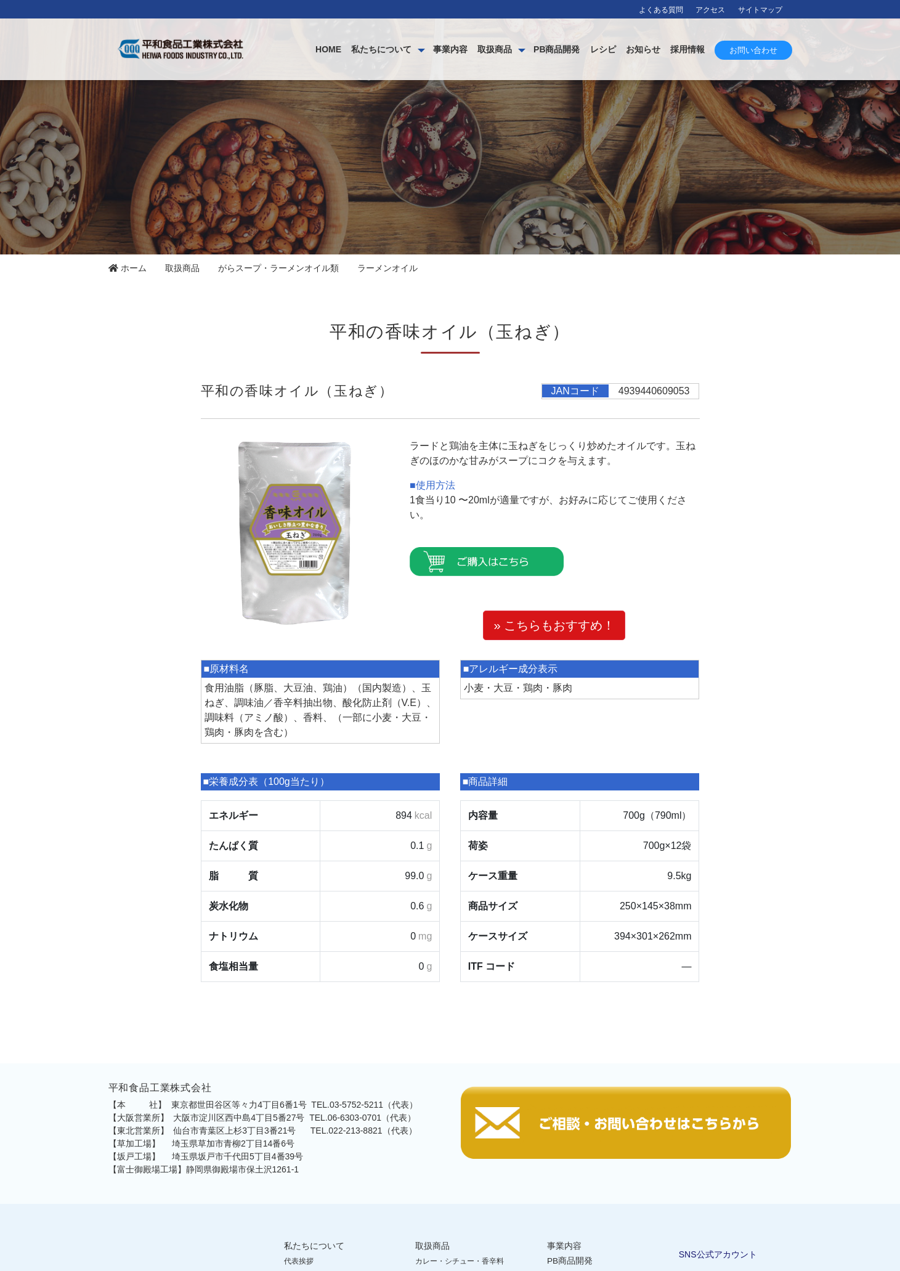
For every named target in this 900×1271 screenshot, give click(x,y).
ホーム (127, 268)
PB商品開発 (556, 49)
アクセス (710, 10)
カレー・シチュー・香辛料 (459, 1261)
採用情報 (687, 49)
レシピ (603, 49)
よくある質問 (661, 10)
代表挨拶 (299, 1261)
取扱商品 (494, 49)
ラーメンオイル (387, 268)
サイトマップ (760, 10)
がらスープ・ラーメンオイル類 (278, 268)
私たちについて (381, 49)
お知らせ (643, 49)
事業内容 (450, 49)
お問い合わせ (753, 50)
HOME (328, 49)
